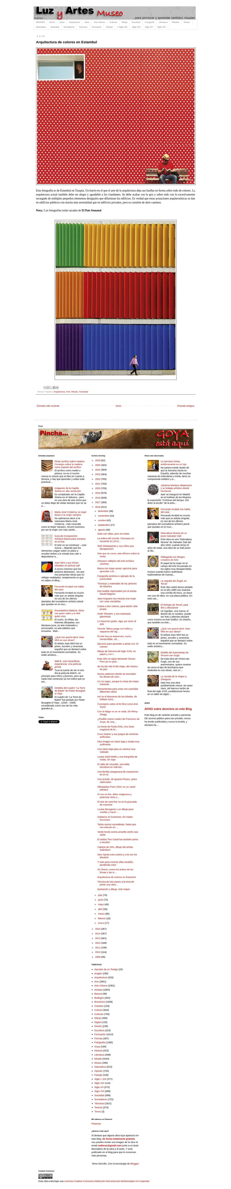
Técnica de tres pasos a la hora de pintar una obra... (115, 883)
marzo (101, 913)
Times (97, 1111)
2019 (98, 493)
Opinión (98, 1071)
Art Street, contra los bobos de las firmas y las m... (115, 871)
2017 (98, 502)
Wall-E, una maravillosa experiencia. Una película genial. (67, 664)
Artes (87, 22)
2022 (98, 479)
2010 (98, 952)
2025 (98, 465)
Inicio (118, 405)
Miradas (175, 22)
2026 (98, 460)
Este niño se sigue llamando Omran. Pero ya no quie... (116, 660)
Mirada (74, 392)
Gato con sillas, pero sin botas (113, 533)
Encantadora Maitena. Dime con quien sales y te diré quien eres (69, 613)
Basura (98, 993)
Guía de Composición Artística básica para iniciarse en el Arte (69, 539)
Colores (98, 1010)
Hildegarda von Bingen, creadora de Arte (173, 558)
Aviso (62, 22)
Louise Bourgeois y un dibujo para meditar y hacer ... (115, 810)
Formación (96, 27)
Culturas (113, 22)
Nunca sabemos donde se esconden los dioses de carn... (116, 675)
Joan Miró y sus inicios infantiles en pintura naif (67, 564)
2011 (98, 947)
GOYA (52, 22)
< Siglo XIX (122, 27)
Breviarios (99, 1001)
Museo (187, 22)
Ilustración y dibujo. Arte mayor (113, 889)
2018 (98, 497)
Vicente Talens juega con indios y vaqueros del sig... (114, 630)
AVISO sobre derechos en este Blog (168, 709)
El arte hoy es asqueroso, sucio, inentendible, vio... (114, 637)
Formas (98, 1038)
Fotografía (149, 22)
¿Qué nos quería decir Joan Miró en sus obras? (69, 638)
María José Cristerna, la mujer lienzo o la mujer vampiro (70, 513)
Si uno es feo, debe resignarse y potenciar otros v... (114, 795)
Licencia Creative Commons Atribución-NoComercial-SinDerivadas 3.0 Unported (106, 1181)
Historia (98, 1050)
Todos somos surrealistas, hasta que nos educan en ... (116, 826)
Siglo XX (149, 27)
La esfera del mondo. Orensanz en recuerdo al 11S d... (115, 539)
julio (100, 895)
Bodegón (99, 997)
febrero (102, 918)
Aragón (98, 973)
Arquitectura (74, 22)
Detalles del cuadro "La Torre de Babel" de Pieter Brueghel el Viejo (69, 690)
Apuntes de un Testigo (106, 969)
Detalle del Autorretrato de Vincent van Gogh (174, 654)
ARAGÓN (40, 22)
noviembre (104, 515)
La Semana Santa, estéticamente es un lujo (173, 463)
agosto (102, 529)
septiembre (104, 525)
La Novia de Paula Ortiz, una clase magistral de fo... (115, 728)
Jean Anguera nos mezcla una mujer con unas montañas (116, 600)
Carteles (98, 1006)
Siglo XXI (161, 27)
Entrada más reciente (48, 405)
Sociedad (54, 27)
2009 (98, 957)
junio (101, 899)
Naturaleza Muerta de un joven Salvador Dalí (174, 534)
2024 (98, 469)
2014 (98, 933)
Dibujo (124, 22)
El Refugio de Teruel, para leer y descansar (174, 606)
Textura (98, 1107)
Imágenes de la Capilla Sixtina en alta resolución (67, 489)
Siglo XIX (136, 27)
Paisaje (98, 1075)
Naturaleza (41, 27)
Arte (68, 392)
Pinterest (96, 1123)
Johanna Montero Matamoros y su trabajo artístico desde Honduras (176, 488)
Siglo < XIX (100, 1079)
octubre (102, 520)
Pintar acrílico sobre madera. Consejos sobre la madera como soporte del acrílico (69, 464)
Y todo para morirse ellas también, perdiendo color (115, 863)
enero (101, 923)
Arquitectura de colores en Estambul (116, 877)
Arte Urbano (99, 22)
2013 (98, 938)
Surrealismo (69, 27)
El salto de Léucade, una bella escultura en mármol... (113, 765)
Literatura (163, 22)
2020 (98, 488)
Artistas (109, 27)
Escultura (136, 22)
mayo (101, 904)
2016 (98, 507)
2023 (98, 474)
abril (100, 909)
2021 (98, 483)
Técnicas (83, 27)
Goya (97, 1046)
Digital (97, 1022)
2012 (98, 942)
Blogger (134, 1163)
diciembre (103, 511)
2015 (98, 928)
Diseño (98, 1026)
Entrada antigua (185, 405)
